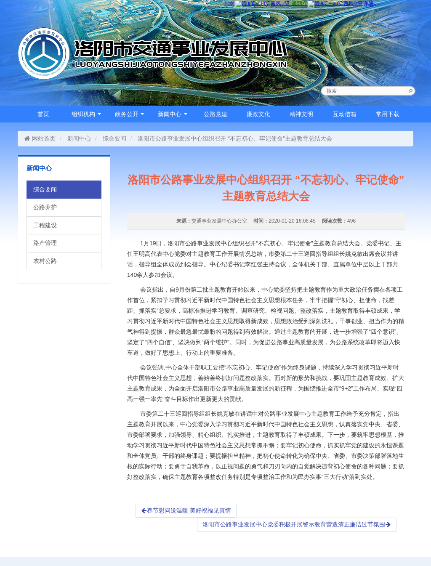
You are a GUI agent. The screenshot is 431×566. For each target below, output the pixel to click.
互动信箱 (345, 114)
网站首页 (40, 138)
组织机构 (86, 114)
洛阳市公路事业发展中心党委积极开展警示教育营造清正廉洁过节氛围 (296, 524)
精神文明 (301, 114)
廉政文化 (258, 114)
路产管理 (45, 242)
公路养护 (45, 207)
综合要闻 (114, 138)
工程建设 (45, 225)
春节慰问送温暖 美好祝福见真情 (186, 510)
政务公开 (129, 114)
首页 (43, 114)
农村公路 (45, 261)
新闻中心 (172, 114)
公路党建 (215, 114)
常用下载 (387, 114)
